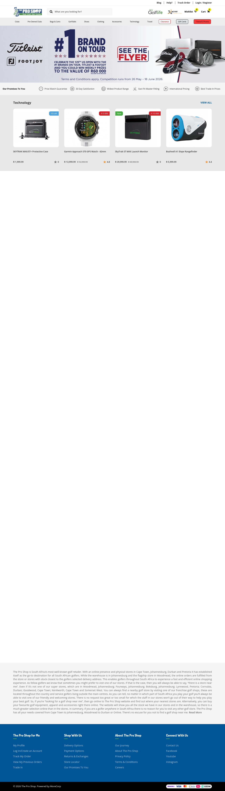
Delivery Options (73, 745)
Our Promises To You (76, 767)
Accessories (117, 21)
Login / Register (203, 2)
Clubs (17, 21)
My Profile (19, 745)
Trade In (18, 767)
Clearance (165, 21)
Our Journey (122, 745)
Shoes (86, 21)
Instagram (172, 762)
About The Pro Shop (126, 751)
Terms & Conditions (126, 762)
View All (206, 102)
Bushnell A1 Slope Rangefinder (181, 151)
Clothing (100, 21)
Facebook (171, 751)
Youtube (171, 756)
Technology (134, 21)
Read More (195, 712)
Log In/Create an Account (27, 751)
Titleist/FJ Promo (202, 21)
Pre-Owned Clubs (35, 21)
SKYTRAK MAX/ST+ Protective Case (30, 151)
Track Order (184, 2)
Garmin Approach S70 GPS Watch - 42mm (85, 151)
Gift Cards (182, 21)
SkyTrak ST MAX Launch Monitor (131, 151)
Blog (159, 2)
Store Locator (72, 762)
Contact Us (172, 745)
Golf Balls (72, 21)
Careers (119, 767)
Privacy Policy (122, 756)
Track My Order (22, 756)
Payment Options (74, 751)
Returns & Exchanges (76, 756)
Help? (169, 2)
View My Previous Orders (27, 762)
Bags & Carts (55, 21)
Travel (149, 21)
